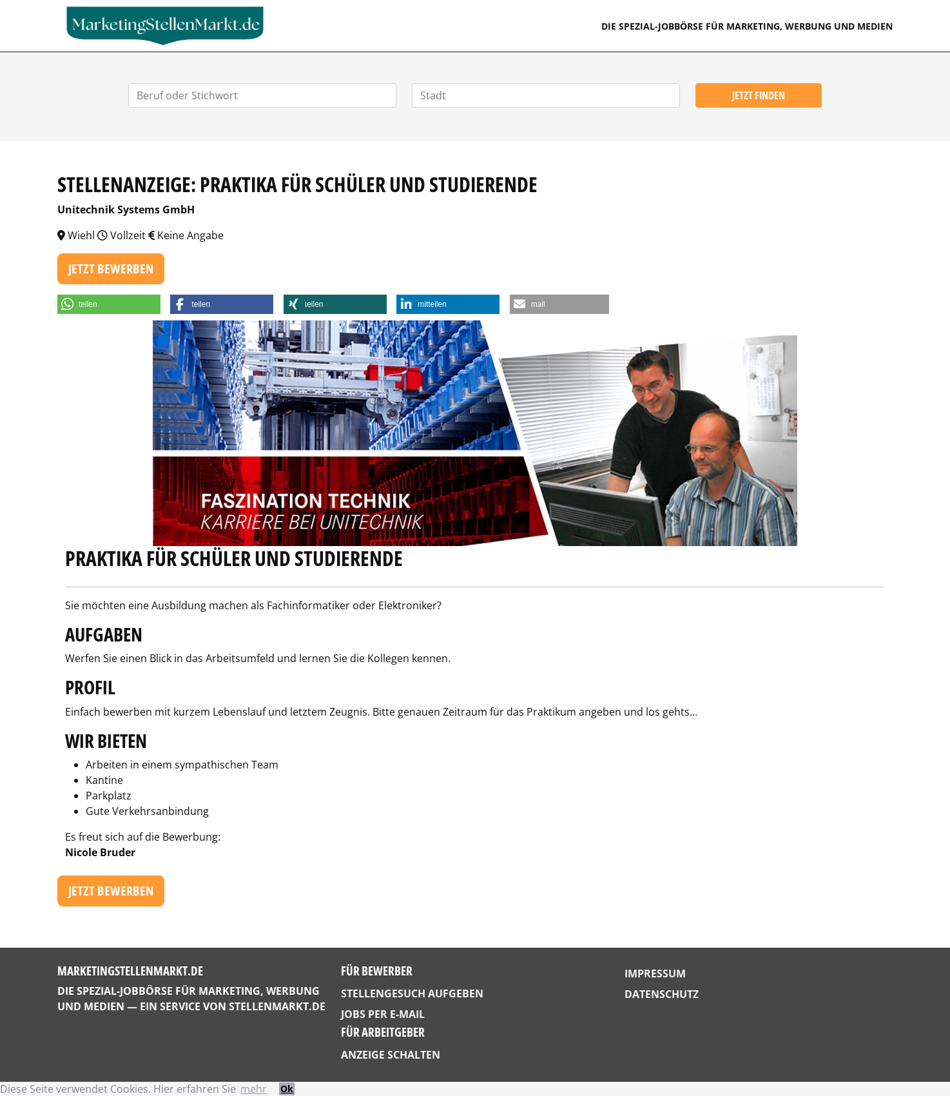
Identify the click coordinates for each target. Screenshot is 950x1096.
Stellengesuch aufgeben (412, 993)
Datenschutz (662, 994)
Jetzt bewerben (110, 268)
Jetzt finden (758, 95)
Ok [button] (286, 1088)
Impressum (655, 973)
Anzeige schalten (390, 1055)
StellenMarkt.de (277, 1006)
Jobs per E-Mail (383, 1014)
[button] (108, 304)
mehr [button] (253, 1089)
